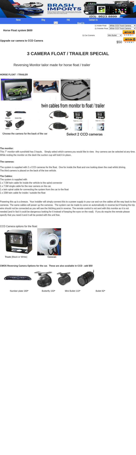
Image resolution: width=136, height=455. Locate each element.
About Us (80, 23)
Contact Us (93, 19)
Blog (43, 19)
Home (18, 19)
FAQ (68, 19)
